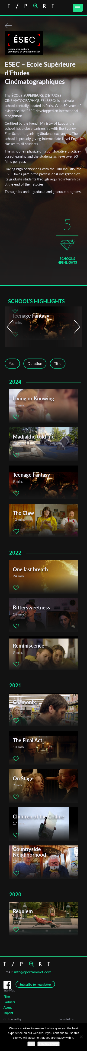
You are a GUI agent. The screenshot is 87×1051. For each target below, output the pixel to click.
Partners (9, 1002)
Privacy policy (48, 1044)
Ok (31, 1044)
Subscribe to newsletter (35, 984)
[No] (81, 1036)
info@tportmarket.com (32, 972)
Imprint (8, 1013)
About (7, 1007)
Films (6, 996)
